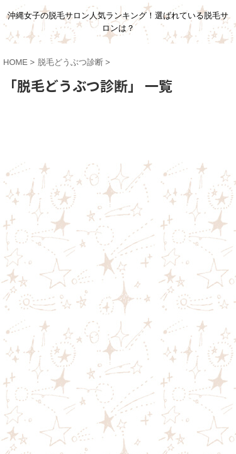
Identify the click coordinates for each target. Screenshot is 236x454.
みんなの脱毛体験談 (106, 203)
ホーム (45, 203)
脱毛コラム (48, 215)
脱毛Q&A (167, 215)
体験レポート (178, 203)
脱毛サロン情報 (108, 215)
